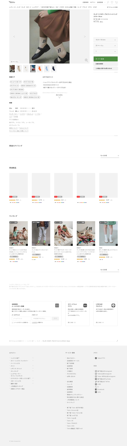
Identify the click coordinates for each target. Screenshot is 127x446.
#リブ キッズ (14, 85)
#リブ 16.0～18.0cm (16, 89)
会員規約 (34, 322)
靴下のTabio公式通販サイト (16, 341)
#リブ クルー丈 (28, 82)
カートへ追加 (100, 59)
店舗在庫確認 (99, 64)
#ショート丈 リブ (15, 82)
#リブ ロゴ (33, 93)
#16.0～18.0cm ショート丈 (18, 93)
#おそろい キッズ (15, 97)
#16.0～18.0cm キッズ (28, 85)
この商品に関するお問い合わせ (104, 68)
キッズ (38, 341)
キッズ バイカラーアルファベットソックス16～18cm (56, 341)
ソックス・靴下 (30, 341)
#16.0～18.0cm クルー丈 (31, 97)
